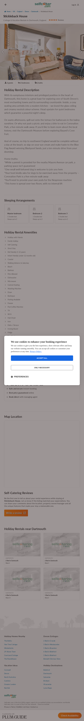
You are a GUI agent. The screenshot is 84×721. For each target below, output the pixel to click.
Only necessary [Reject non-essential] (42, 368)
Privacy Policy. (36, 351)
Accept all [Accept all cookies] (42, 358)
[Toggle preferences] (20, 376)
